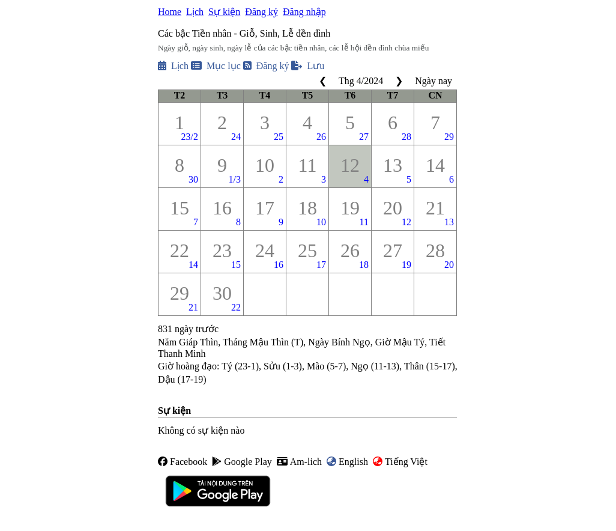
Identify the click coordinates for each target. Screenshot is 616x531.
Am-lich (299, 462)
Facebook (182, 462)
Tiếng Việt (400, 462)
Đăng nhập (304, 12)
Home (169, 12)
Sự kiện (224, 12)
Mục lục (216, 66)
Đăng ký (261, 12)
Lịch (195, 12)
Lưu (307, 66)
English (347, 462)
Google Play (242, 462)
